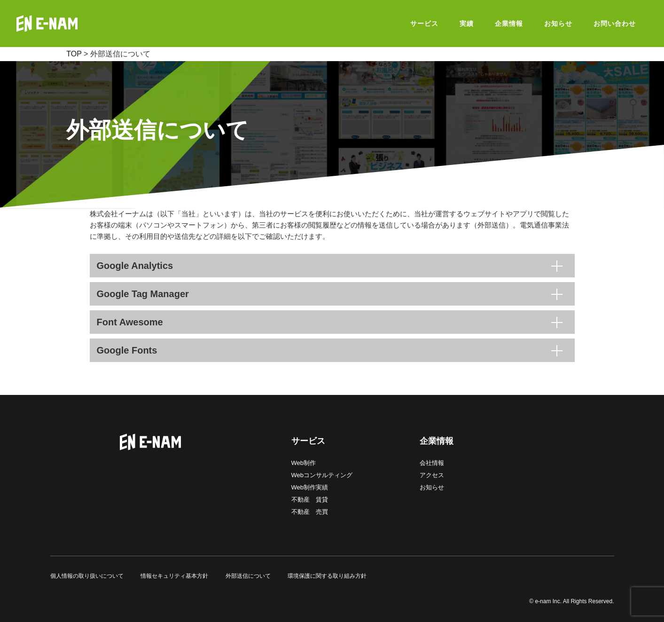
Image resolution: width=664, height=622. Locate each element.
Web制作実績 (309, 487)
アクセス (432, 475)
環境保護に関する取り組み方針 (327, 576)
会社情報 (432, 462)
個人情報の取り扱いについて (87, 576)
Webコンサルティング (322, 475)
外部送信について (248, 576)
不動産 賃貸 (309, 499)
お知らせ (432, 487)
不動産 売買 (309, 511)
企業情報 (436, 441)
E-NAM (70, 23)
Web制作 (303, 462)
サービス (308, 441)
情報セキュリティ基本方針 (174, 576)
